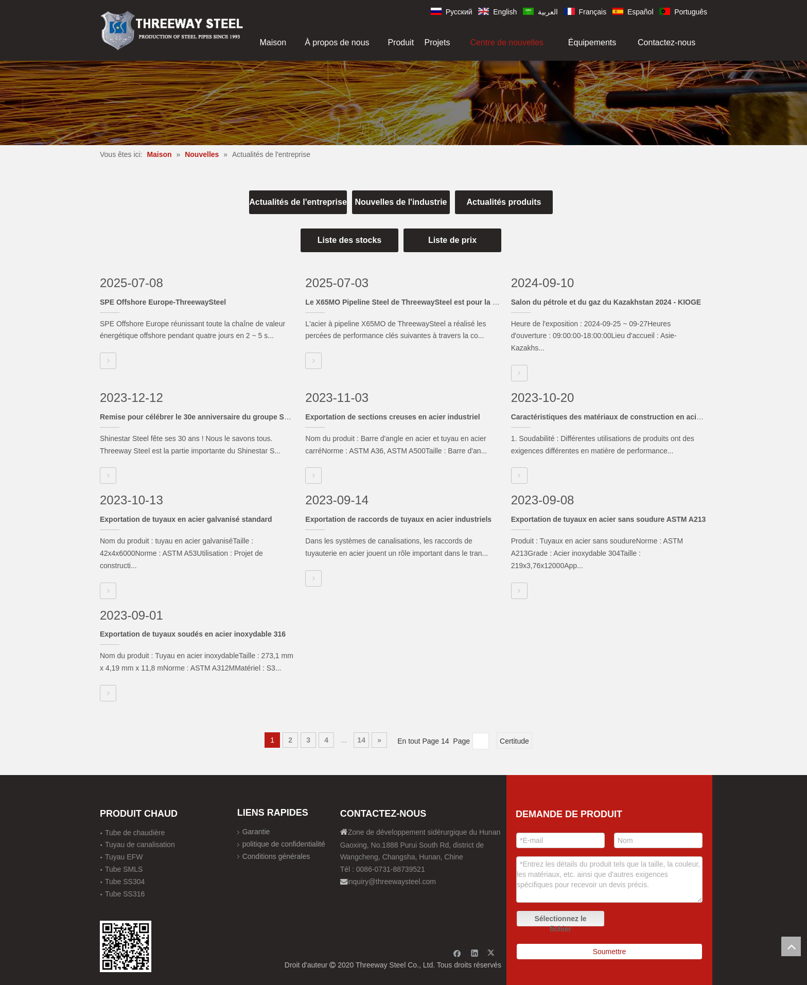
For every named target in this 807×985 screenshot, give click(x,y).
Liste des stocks (350, 240)
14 (361, 740)
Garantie (256, 832)
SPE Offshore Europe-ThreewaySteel (163, 302)
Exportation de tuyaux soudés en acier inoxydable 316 (193, 634)
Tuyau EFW (124, 857)
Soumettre (609, 951)
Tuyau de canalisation (140, 844)
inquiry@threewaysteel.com (391, 881)
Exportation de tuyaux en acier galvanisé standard (186, 519)
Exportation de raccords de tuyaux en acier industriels (398, 519)
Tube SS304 (125, 881)
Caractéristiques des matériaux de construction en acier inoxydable (627, 417)
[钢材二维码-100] (125, 946)
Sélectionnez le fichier (560, 920)
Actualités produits (504, 202)
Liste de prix (452, 240)
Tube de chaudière (135, 833)
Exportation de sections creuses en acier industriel (392, 417)
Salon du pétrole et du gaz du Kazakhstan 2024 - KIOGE (606, 302)
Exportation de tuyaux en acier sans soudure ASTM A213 (608, 519)
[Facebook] (457, 952)
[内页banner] (403, 103)
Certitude (514, 741)
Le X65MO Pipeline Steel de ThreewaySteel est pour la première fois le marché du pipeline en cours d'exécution (496, 302)
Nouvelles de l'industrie (401, 202)
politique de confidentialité (283, 844)
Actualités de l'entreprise (298, 202)
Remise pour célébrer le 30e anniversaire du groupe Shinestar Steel (215, 417)
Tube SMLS (124, 869)
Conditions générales (276, 856)
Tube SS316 (125, 894)
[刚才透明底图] (172, 29)
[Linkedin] (474, 952)
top (791, 946)
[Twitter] (492, 952)
